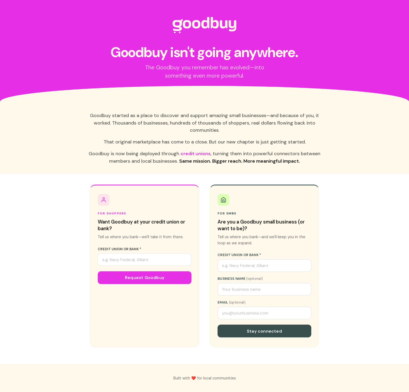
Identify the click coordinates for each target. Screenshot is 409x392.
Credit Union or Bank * (119, 250)
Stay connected (264, 332)
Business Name (240, 279)
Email (232, 303)
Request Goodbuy (144, 278)
